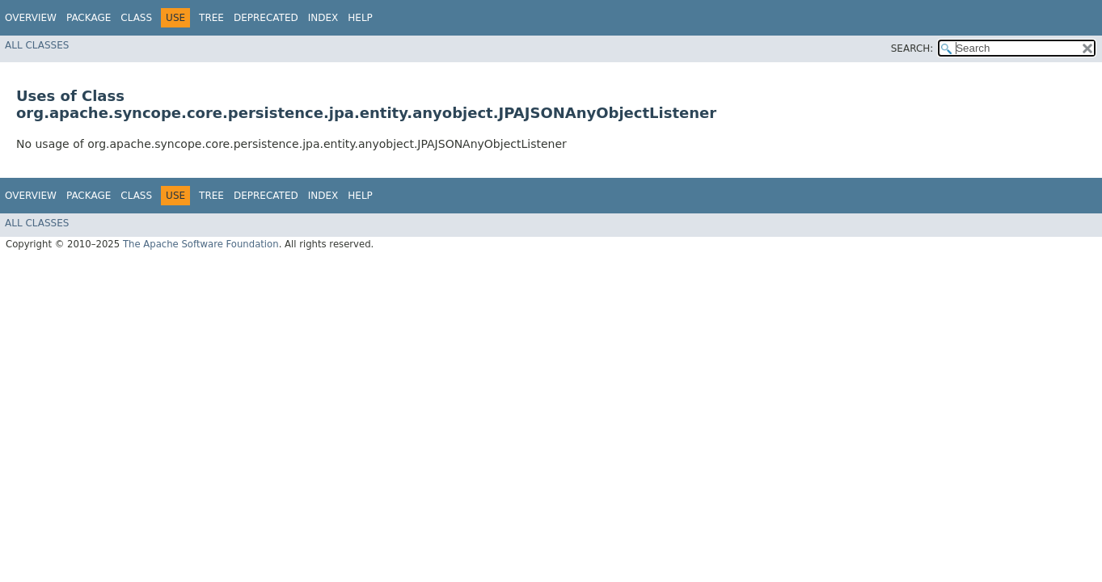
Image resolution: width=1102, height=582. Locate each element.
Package (88, 17)
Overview (31, 17)
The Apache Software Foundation (201, 244)
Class (136, 17)
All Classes (37, 45)
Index (323, 17)
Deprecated (266, 17)
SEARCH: (912, 48)
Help (360, 17)
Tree (211, 17)
